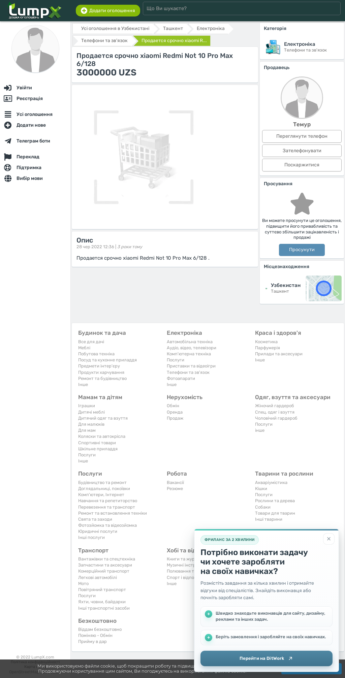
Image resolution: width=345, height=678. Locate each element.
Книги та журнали (186, 558)
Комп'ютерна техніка (189, 353)
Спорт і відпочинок (187, 577)
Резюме (175, 488)
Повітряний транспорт (102, 589)
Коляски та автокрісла (101, 436)
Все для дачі (91, 341)
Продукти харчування (101, 372)
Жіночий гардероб (274, 405)
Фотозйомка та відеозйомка (107, 525)
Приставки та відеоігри (191, 365)
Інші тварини (268, 519)
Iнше (83, 384)
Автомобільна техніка (190, 341)
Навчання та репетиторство (107, 500)
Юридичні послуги (97, 531)
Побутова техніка (96, 353)
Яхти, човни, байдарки (102, 601)
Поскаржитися (301, 165)
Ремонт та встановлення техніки (112, 513)
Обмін (173, 405)
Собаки (263, 507)
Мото (83, 583)
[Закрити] (329, 538)
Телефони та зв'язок (188, 372)
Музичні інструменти (189, 565)
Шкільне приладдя (98, 448)
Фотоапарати (181, 378)
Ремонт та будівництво (102, 378)
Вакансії (175, 482)
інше (259, 430)
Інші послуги (91, 537)
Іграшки (86, 405)
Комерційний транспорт (103, 571)
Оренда (175, 412)
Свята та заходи (95, 519)
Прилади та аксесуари (279, 353)
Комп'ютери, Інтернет (101, 494)
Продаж (175, 418)
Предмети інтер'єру (99, 365)
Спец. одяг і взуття (274, 412)
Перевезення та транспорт (106, 507)
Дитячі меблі (91, 412)
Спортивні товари (97, 442)
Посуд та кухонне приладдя (107, 359)
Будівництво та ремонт (102, 482)
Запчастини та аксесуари (105, 565)
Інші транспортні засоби (104, 608)
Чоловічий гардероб (276, 418)
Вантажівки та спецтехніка (106, 558)
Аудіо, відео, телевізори (191, 347)
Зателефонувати (302, 151)
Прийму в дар (92, 641)
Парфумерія (267, 347)
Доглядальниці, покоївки (104, 488)
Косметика (266, 341)
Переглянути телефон (301, 136)
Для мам (87, 430)
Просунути (302, 250)
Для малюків (91, 424)
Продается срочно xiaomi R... (174, 40)
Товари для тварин (275, 513)
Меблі (84, 347)
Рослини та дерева (275, 500)
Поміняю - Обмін (95, 635)
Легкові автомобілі (97, 577)
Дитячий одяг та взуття (103, 418)
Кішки (261, 488)
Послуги (175, 359)
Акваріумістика (271, 482)
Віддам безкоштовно (100, 629)
